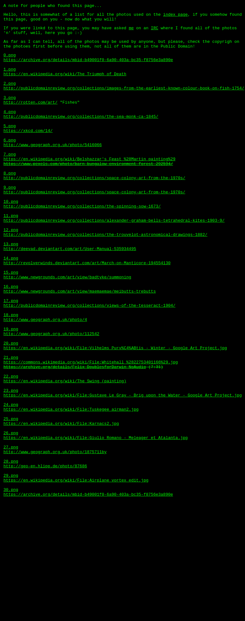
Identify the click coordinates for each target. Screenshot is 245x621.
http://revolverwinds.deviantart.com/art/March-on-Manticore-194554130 (86, 312)
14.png (10, 306)
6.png (9, 164)
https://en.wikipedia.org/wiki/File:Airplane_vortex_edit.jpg (75, 572)
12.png (10, 272)
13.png (10, 289)
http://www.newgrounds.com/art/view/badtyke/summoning (67, 329)
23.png (10, 465)
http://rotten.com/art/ (30, 119)
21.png (10, 425)
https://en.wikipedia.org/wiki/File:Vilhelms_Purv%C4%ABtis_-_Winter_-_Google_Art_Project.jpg (115, 414)
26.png (10, 516)
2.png (9, 96)
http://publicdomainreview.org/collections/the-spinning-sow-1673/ (82, 244)
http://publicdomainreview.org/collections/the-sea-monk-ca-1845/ (80, 136)
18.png (10, 374)
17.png (10, 357)
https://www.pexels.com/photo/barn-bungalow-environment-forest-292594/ (88, 193)
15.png (10, 323)
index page (175, 16)
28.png (10, 550)
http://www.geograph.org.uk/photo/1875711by (55, 538)
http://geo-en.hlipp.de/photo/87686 (45, 555)
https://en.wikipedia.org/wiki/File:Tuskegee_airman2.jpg (71, 487)
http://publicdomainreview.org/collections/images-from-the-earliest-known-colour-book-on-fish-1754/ (123, 102)
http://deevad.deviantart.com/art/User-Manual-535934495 (69, 295)
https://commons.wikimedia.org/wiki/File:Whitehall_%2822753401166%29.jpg (90, 431)
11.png (10, 255)
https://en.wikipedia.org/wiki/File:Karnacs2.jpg (61, 504)
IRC (154, 31)
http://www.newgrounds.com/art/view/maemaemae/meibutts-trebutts (79, 346)
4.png (9, 130)
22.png (10, 448)
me (131, 31)
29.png (10, 567)
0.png (9, 62)
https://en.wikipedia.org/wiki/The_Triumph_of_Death (64, 85)
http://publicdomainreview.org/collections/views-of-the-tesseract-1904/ (89, 363)
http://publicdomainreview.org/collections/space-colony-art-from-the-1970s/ (94, 210)
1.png (9, 79)
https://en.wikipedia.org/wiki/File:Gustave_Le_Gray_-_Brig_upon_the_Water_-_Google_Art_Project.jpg (122, 470)
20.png (10, 408)
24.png (10, 482)
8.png (9, 204)
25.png (10, 499)
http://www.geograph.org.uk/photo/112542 (51, 397)
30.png (10, 584)
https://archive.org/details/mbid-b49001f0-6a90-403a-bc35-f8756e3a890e (88, 68)
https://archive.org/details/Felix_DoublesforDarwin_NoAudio (74, 436)
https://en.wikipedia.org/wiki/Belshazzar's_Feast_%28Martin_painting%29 (89, 187)
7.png (9, 181)
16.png (10, 340)
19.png (10, 391)
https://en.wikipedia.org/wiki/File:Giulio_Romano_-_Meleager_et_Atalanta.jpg (95, 521)
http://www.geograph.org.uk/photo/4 (45, 380)
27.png (10, 533)
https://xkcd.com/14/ (28, 153)
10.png (10, 238)
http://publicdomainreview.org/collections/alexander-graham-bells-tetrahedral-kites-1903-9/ (114, 261)
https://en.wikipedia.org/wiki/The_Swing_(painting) (64, 453)
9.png (9, 221)
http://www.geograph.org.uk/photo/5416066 (52, 170)
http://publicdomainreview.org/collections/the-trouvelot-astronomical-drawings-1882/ (105, 278)
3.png (9, 113)
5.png (9, 147)
